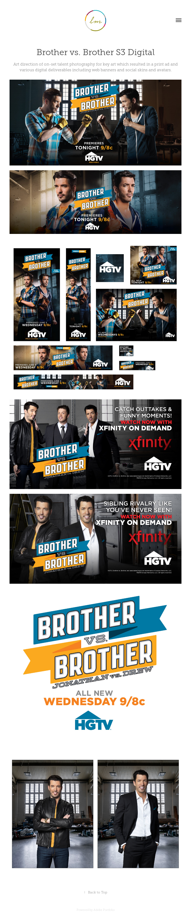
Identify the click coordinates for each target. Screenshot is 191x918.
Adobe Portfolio (104, 910)
